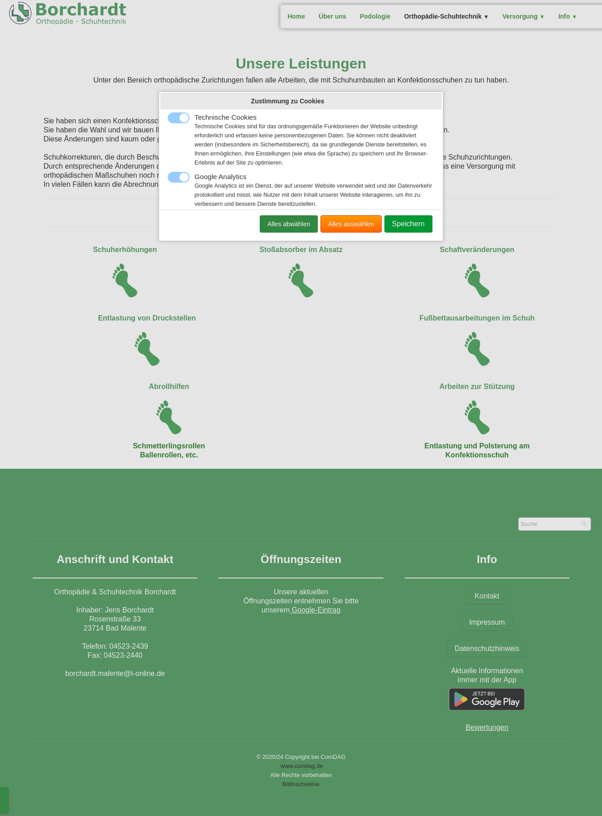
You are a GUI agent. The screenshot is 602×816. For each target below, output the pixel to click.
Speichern (408, 224)
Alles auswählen (351, 224)
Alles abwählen (288, 224)
